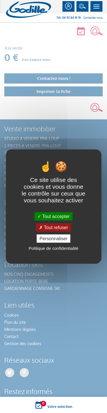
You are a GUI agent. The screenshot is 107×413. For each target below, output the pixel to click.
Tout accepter (53, 216)
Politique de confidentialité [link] (53, 248)
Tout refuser (53, 227)
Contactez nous (93, 17)
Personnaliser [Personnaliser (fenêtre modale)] (54, 238)
